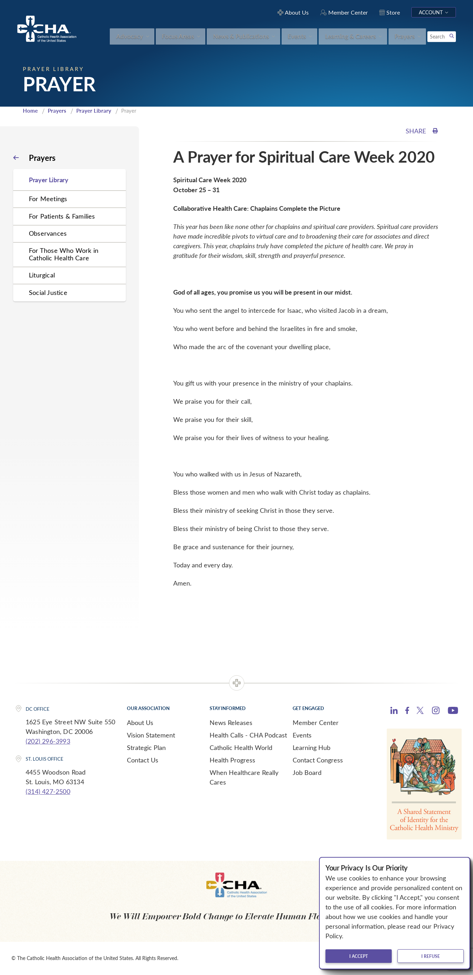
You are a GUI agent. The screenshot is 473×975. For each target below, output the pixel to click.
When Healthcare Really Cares (244, 777)
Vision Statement (151, 735)
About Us (140, 722)
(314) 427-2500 (48, 791)
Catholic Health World (241, 747)
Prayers (57, 110)
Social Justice (48, 292)
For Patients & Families (62, 216)
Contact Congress (318, 760)
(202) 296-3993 (48, 741)
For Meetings (48, 198)
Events (302, 735)
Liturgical (42, 275)
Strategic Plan (146, 747)
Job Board (307, 772)
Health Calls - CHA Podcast (248, 735)
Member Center (316, 722)
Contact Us (142, 760)
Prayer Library (93, 110)
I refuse (430, 956)
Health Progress (232, 760)
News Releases (231, 722)
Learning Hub (311, 747)
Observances (48, 233)
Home (30, 110)
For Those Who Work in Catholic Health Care (63, 254)
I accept (358, 956)
